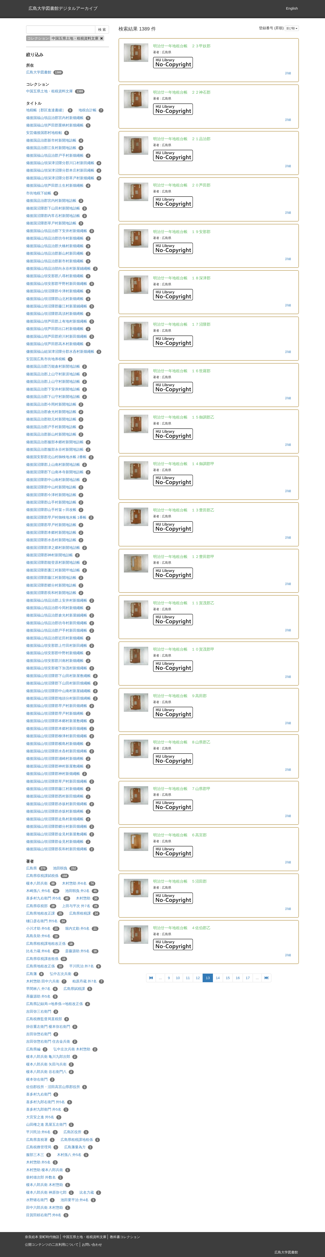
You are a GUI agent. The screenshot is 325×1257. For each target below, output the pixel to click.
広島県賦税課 (77, 989)
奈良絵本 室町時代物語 (42, 1237)
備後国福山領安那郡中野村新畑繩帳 (58, 653)
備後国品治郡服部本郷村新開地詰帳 (58, 442)
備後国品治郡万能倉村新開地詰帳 (56, 366)
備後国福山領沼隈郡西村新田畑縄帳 (58, 796)
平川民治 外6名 (42, 1132)
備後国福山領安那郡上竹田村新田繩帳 (60, 645)
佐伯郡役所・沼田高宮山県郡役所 (56, 1087)
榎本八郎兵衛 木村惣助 (48, 1185)
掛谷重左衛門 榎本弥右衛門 (51, 1026)
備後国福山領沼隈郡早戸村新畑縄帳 (58, 713)
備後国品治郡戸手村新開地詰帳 (55, 427)
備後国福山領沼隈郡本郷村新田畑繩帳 (60, 728)
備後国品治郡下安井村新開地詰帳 (56, 389)
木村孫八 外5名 (73, 1155)
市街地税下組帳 (42, 193)
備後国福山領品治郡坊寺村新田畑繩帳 (60, 623)
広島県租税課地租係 (80, 1139)
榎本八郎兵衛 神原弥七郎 (50, 1192)
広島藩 (35, 974)
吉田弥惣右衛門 (42, 1034)
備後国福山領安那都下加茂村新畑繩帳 (60, 668)
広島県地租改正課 (45, 913)
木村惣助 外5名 (42, 1162)
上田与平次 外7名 (80, 906)
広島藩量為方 (78, 1147)
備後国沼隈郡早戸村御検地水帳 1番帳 (60, 517)
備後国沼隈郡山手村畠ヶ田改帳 (55, 510)
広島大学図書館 (44, 72)
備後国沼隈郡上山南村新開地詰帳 (56, 464)
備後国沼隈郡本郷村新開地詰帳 (55, 532)
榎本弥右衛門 (40, 1079)
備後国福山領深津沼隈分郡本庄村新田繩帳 (64, 170)
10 (178, 978)
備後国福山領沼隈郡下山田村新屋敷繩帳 (62, 676)
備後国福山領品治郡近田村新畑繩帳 (58, 638)
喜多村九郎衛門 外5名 (47, 1109)
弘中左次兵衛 (64, 974)
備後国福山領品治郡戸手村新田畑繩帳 (60, 630)
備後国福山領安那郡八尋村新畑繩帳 (58, 276)
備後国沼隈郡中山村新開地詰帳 (55, 487)
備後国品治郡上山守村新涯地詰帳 (56, 374)
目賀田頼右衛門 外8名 (47, 1215)
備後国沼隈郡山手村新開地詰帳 (55, 502)
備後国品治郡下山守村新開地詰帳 (56, 397)
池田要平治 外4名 (78, 1200)
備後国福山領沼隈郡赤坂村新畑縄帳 (58, 811)
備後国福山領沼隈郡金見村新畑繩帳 (58, 841)
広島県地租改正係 (45, 966)
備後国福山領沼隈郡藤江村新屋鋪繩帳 (60, 306)
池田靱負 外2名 (81, 891)
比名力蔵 (90, 1192)
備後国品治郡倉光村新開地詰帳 (55, 412)
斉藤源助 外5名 (42, 996)
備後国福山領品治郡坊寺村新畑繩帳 (58, 238)
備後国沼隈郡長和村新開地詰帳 (55, 593)
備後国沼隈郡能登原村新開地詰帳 (56, 562)
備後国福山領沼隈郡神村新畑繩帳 (56, 774)
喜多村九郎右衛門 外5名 (49, 1102)
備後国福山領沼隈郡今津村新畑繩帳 (58, 291)
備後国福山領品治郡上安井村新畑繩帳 (60, 600)
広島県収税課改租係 (46, 959)
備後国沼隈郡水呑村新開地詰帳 (55, 540)
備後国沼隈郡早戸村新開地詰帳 (55, 525)
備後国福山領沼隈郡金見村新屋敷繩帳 (60, 834)
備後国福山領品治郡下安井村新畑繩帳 (60, 231)
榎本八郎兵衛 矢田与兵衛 (50, 1064)
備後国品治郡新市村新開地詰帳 (55, 140)
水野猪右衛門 (40, 1200)
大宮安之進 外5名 (43, 1117)
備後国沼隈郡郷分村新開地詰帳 (55, 585)
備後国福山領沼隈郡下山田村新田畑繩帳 (62, 683)
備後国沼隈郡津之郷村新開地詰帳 (56, 547)
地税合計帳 (91, 110)
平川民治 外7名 (85, 966)
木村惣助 (87, 898)
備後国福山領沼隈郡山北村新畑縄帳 (58, 299)
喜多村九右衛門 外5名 (48, 898)
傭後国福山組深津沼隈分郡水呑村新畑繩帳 (64, 351)
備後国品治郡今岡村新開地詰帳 (55, 404)
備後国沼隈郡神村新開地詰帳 (53, 555)
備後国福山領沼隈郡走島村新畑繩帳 (58, 819)
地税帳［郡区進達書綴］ (49, 110)
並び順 (291, 28)
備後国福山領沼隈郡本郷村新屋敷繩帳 (60, 721)
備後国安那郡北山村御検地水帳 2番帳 (60, 457)
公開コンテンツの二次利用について (52, 1244)
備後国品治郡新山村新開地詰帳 (55, 434)
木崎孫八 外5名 (42, 891)
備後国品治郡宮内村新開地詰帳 (55, 200)
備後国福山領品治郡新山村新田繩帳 (58, 253)
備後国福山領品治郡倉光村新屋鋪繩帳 (60, 615)
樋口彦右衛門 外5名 (46, 921)
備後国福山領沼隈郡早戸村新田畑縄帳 (60, 706)
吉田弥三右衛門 (42, 1011)
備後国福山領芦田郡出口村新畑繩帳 (58, 329)
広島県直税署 (40, 1139)
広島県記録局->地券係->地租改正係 (58, 1004)
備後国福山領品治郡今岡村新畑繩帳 (58, 608)
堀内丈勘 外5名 (81, 928)
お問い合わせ (92, 1244)
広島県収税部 (41, 906)
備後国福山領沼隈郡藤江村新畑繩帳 (58, 789)
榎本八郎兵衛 (41, 883)
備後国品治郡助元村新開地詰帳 (55, 419)
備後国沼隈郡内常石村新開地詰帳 (56, 216)
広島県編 (37, 1049)
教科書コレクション (125, 1237)
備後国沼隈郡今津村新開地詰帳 (55, 495)
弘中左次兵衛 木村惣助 (75, 1049)
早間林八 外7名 (42, 989)
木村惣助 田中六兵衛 (46, 981)
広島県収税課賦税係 (47, 876)
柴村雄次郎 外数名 (44, 1177)
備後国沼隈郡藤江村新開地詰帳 (55, 577)
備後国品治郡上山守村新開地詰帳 (56, 381)
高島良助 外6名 (42, 936)
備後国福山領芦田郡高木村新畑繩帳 (58, 344)
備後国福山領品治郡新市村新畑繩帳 (58, 261)
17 (248, 978)
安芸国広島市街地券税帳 (49, 359)
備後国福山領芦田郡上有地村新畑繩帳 (60, 321)
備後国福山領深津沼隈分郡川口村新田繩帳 (64, 163)
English (292, 8)
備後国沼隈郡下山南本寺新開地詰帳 (58, 472)
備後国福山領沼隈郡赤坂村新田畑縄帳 (60, 804)
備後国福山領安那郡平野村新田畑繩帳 (60, 283)
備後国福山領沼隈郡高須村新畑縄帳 (58, 313)
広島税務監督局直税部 (47, 1019)
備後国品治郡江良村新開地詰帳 (55, 148)
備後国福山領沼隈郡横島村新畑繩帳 (58, 744)
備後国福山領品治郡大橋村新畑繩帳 (58, 246)
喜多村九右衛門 (42, 1094)
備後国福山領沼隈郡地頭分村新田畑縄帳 (62, 698)
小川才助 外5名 (42, 928)
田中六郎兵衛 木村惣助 (48, 1207)
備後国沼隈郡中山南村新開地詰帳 (56, 480)
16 (238, 978)
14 (218, 978)
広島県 (36, 868)
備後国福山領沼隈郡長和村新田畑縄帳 (60, 849)
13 (208, 978)
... (160, 978)
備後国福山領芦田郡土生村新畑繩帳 (58, 185)
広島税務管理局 (42, 1147)
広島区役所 (76, 1132)
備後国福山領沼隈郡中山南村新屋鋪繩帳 (62, 691)
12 (198, 978)
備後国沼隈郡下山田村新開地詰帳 (56, 208)
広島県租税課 (84, 913)
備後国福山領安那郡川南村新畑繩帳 (58, 660)
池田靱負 (65, 868)
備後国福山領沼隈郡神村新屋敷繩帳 (58, 766)
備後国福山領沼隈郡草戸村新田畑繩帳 (60, 781)
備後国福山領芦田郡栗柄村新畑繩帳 (58, 125)
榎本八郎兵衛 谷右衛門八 (50, 1072)
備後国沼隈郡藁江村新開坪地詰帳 (56, 570)
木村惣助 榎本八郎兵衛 (48, 1170)
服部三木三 (38, 1155)
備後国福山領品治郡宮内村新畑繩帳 (58, 118)
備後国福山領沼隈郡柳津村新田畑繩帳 (60, 736)
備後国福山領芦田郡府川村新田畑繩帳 (60, 336)
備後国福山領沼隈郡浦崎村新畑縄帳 (58, 758)
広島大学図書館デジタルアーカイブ (63, 8)
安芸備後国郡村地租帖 (47, 133)
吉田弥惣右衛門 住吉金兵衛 (51, 1041)
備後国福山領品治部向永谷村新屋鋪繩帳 (62, 268)
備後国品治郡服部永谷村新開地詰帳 (58, 449)
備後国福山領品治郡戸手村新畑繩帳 (58, 155)
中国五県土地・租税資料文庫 (55, 91)
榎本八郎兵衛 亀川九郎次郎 (51, 1056)
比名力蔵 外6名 (42, 951)
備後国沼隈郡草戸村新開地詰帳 (55, 223)
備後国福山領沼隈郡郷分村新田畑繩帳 (60, 826)
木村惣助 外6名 (78, 883)
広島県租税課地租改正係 (50, 943)
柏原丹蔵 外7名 (88, 981)
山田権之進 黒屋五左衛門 (50, 1124)
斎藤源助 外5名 (81, 951)
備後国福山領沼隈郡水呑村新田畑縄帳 (60, 751)
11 (188, 978)
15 (228, 978)
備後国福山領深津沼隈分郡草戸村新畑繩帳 (64, 178)
